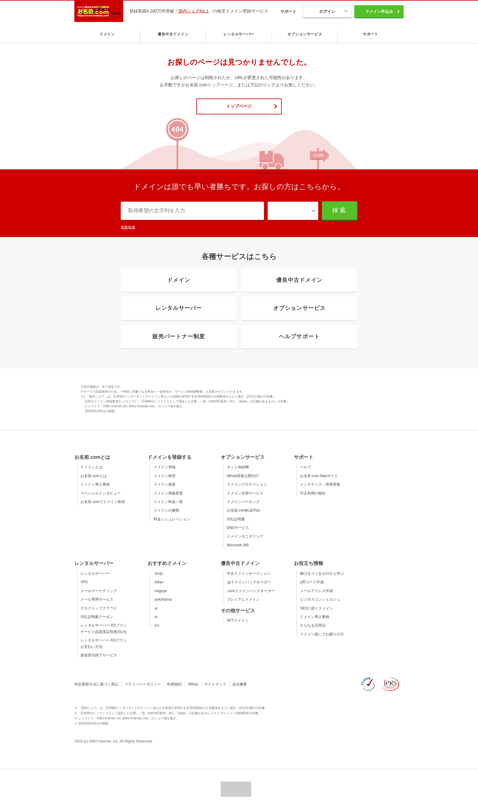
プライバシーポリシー (142, 684)
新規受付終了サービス (98, 655)
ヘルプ (305, 467)
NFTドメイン (237, 620)
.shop (158, 573)
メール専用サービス (96, 599)
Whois (193, 684)
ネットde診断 (238, 467)
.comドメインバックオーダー (251, 591)
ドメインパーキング (243, 502)
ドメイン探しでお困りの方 (322, 634)
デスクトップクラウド (98, 608)
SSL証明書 (236, 519)
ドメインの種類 (166, 510)
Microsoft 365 (238, 545)
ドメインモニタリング (245, 536)
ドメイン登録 (165, 467)
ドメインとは (91, 467)
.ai (156, 608)
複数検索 (128, 227)
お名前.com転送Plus (243, 510)
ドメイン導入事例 (95, 484)
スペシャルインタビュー (100, 493)
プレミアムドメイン (243, 599)
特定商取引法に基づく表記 (96, 684)
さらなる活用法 (313, 625)
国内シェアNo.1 (193, 11)
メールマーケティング (98, 591)
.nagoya (160, 591)
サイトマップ (215, 684)
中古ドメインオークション (249, 573)
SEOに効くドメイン (316, 608)
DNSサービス (238, 528)
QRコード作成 (312, 582)
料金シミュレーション (172, 519)
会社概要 (239, 684)
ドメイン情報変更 (168, 493)
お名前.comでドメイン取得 (102, 502)
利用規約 (174, 684)
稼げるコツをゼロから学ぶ (322, 573)
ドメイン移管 (165, 476)
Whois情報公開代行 (243, 476)
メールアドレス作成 (316, 591)
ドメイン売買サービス (245, 493)
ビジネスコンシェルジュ (320, 599)
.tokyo (158, 582)
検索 (339, 210)
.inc (156, 625)
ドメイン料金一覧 (168, 502)
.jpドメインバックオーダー (249, 582)
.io (156, 617)
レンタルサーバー (95, 573)
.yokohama (163, 599)
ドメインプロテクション (247, 484)
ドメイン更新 (165, 484)
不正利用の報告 (313, 493)
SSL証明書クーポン (96, 617)
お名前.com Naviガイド (319, 476)
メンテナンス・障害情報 (320, 484)
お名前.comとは (93, 476)
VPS (84, 582)
